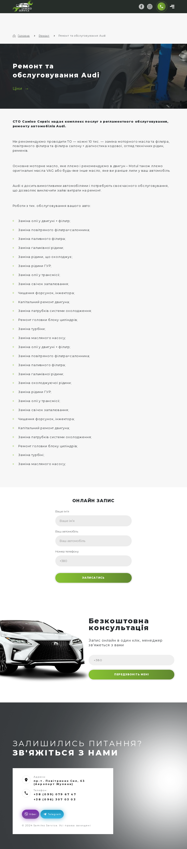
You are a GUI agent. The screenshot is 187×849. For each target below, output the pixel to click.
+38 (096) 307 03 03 (53, 797)
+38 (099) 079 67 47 (54, 792)
